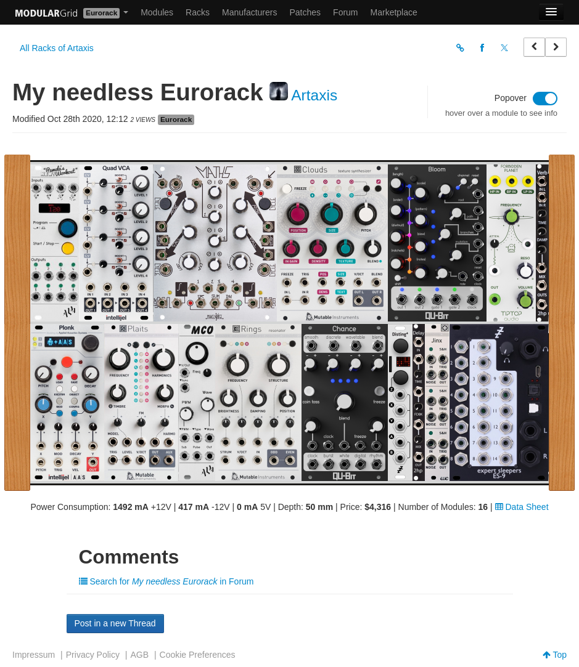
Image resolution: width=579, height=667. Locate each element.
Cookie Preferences (198, 655)
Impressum (33, 655)
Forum (345, 12)
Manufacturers (249, 12)
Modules (157, 12)
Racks (198, 12)
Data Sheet (522, 507)
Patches (305, 12)
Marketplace (394, 12)
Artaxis (314, 95)
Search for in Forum (166, 581)
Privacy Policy (93, 655)
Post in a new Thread (115, 623)
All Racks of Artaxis (57, 48)
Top (555, 655)
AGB (139, 655)
